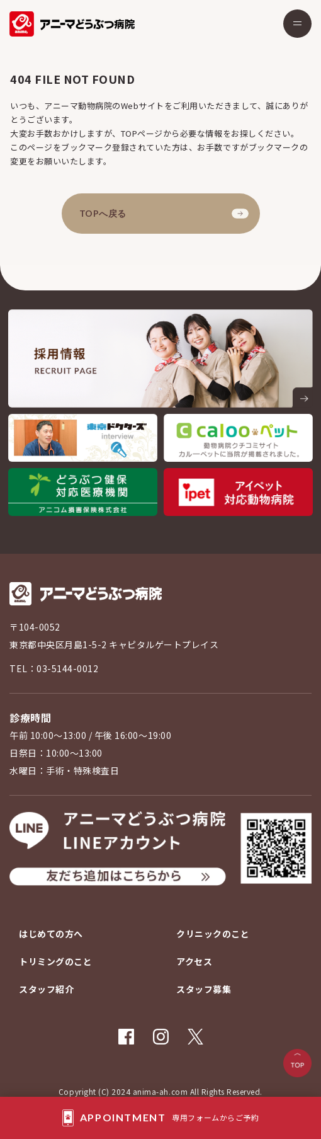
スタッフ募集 (203, 989)
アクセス (194, 961)
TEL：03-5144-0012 (53, 668)
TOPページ (142, 133)
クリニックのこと (212, 933)
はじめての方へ (51, 933)
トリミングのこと (55, 961)
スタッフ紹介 (46, 989)
